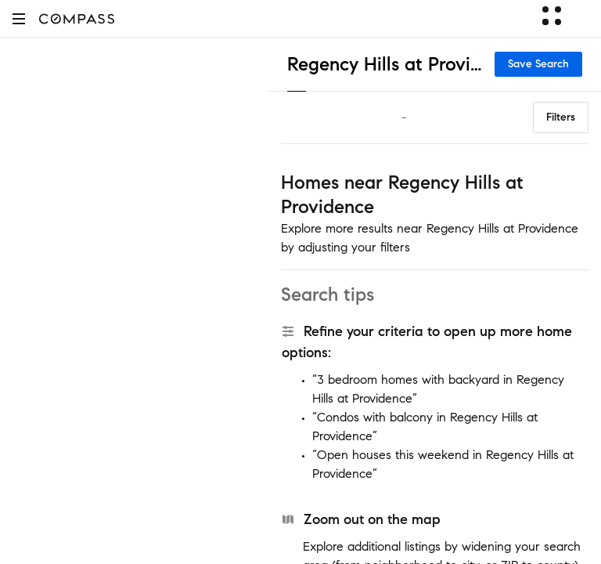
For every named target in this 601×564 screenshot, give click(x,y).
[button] (19, 18)
